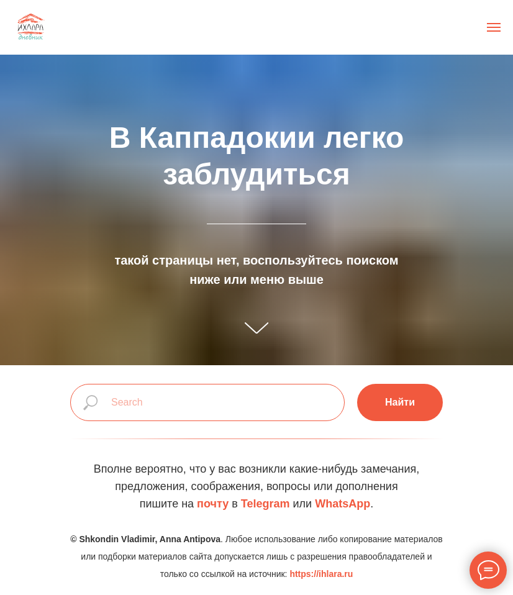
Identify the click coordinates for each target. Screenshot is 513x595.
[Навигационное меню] (494, 27)
